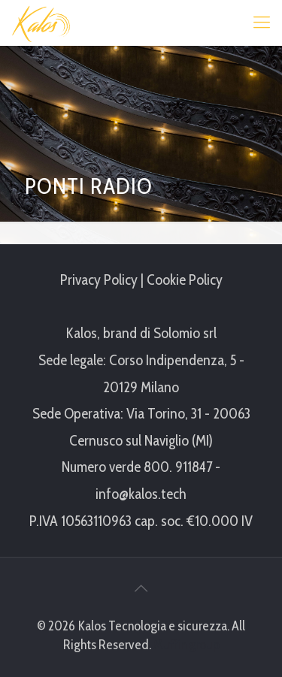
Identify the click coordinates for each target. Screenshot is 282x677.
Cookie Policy (185, 279)
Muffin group (186, 644)
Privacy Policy (99, 279)
